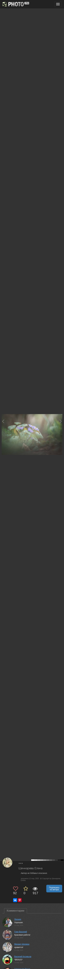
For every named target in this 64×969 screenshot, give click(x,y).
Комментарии (15, 910)
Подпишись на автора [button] (54, 888)
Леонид (17, 919)
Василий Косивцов (22, 956)
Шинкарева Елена (31, 868)
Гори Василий (20, 932)
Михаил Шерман (21, 944)
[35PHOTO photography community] (15, 4)
